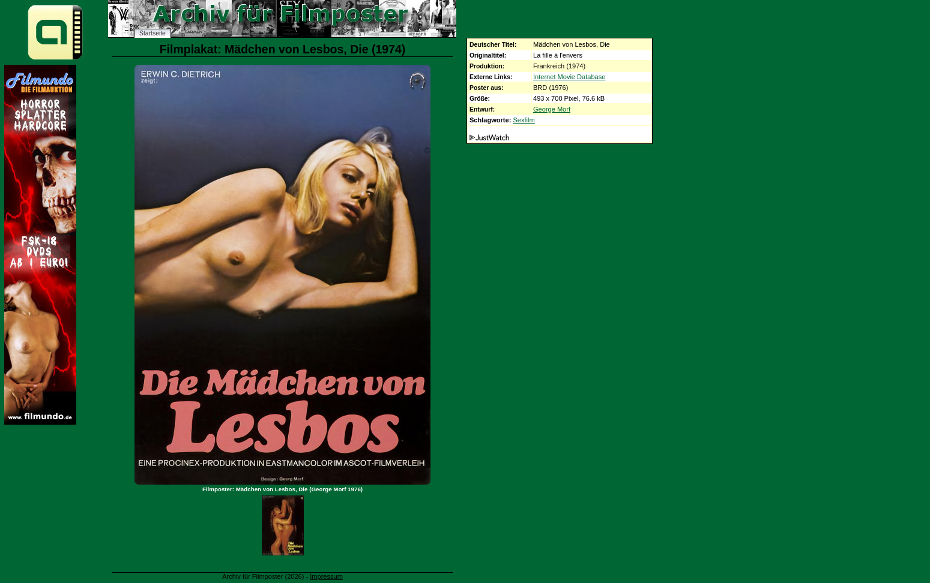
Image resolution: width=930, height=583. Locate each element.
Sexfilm (523, 120)
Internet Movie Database (569, 76)
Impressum (326, 576)
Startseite (152, 33)
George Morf (551, 109)
